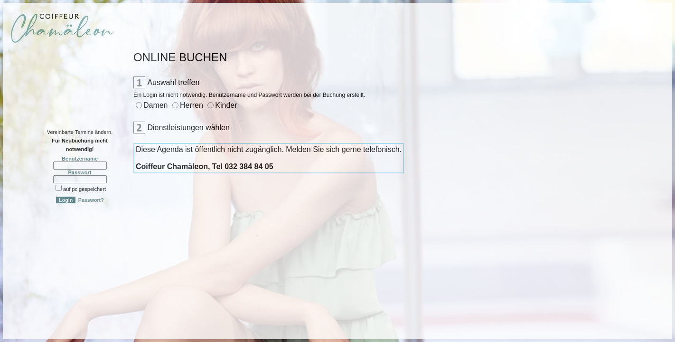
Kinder (226, 105)
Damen (155, 105)
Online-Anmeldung (33, 63)
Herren (191, 105)
